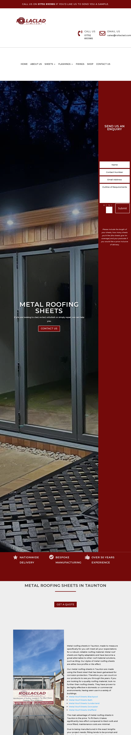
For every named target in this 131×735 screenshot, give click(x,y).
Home (24, 64)
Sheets (49, 64)
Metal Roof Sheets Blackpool (83, 696)
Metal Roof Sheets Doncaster (83, 706)
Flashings (64, 64)
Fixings (80, 64)
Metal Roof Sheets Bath (80, 700)
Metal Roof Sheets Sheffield (82, 710)
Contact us (103, 64)
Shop (90, 64)
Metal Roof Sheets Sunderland (84, 703)
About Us (36, 64)
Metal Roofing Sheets (49, 335)
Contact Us (49, 355)
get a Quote (65, 604)
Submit (122, 208)
